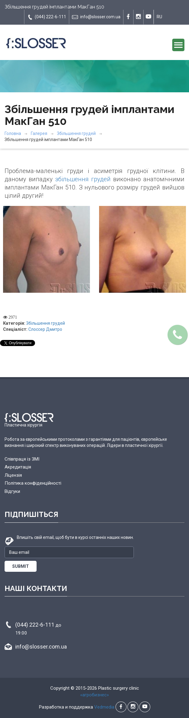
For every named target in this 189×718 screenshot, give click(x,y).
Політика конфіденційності (33, 483)
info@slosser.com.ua (96, 17)
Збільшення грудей (76, 133)
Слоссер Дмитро (45, 329)
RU (159, 16)
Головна (13, 133)
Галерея (39, 133)
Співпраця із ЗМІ (22, 459)
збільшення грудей (83, 179)
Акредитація (18, 467)
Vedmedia (104, 707)
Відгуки (12, 491)
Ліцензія (13, 475)
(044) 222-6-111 (46, 17)
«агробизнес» (94, 695)
